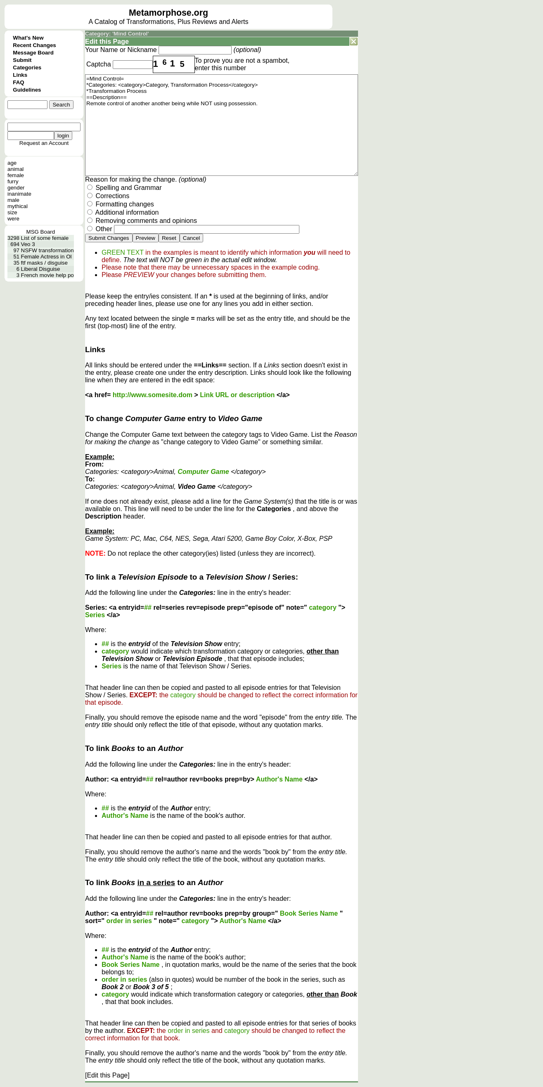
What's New (28, 38)
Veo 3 (28, 244)
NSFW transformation (47, 250)
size (12, 212)
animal (15, 169)
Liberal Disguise (40, 269)
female (15, 175)
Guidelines (27, 90)
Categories (27, 67)
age (12, 163)
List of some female (45, 238)
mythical (17, 206)
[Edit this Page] (107, 1075)
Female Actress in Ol (46, 256)
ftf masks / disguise (44, 263)
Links (20, 75)
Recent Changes (34, 45)
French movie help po (47, 275)
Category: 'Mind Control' (117, 34)
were (13, 219)
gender (16, 188)
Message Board (33, 53)
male (13, 200)
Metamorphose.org (168, 13)
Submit (22, 60)
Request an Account (44, 143)
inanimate (19, 194)
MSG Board (40, 232)
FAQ (18, 82)
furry (13, 181)
